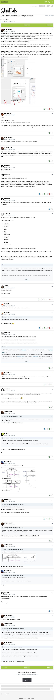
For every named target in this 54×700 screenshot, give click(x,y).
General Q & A (12, 21)
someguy (7, 389)
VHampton (7, 213)
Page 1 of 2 (27, 25)
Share (27, 686)
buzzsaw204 (7, 461)
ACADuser (7, 286)
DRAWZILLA (8, 372)
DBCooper (7, 174)
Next (48, 25)
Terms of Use (22, 698)
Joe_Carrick (7, 113)
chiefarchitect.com (33, 6)
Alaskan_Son (8, 147)
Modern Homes (35, 356)
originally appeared (20, 356)
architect (6, 592)
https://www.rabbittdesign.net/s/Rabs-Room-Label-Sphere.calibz (15, 512)
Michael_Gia (7, 499)
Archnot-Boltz (5, 19)
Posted (9, 31)
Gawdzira (7, 165)
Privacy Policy (30, 698)
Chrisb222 (7, 304)
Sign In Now (27, 680)
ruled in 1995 (23, 349)
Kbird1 (6, 433)
